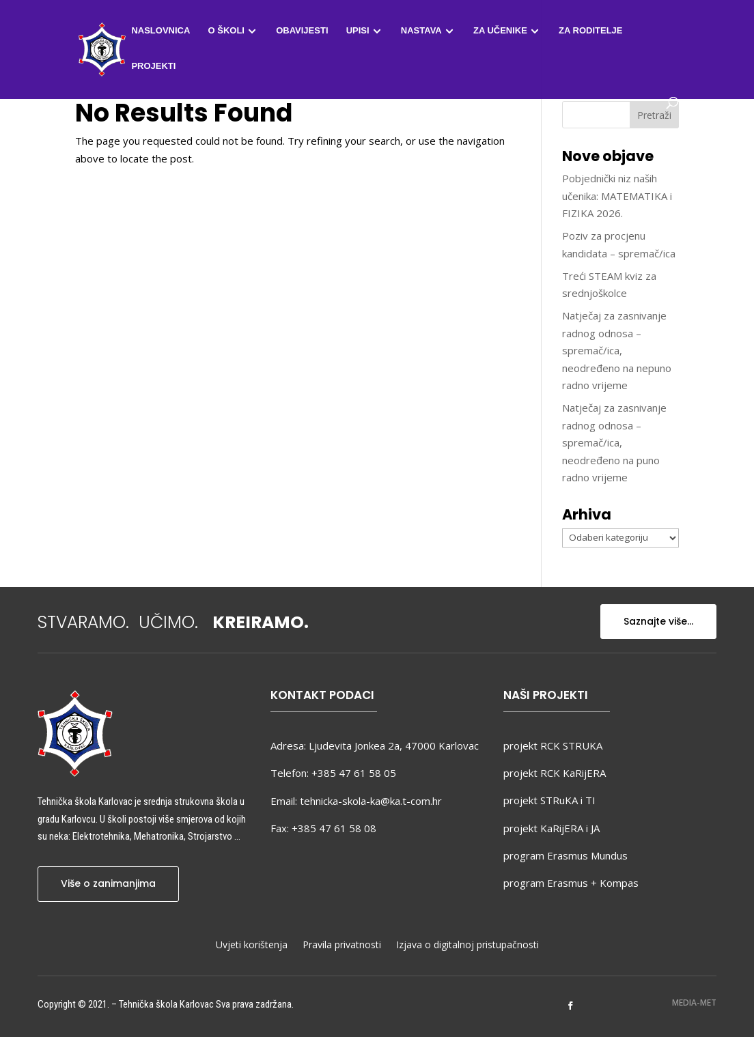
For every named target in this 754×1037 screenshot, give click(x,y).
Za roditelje (590, 30)
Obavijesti (302, 30)
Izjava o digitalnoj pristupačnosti (467, 945)
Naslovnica (160, 30)
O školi (226, 30)
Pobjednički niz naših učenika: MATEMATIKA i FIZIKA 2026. (617, 195)
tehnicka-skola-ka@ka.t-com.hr (371, 801)
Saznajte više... (658, 621)
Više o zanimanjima (108, 883)
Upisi (357, 30)
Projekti (153, 66)
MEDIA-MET (694, 1002)
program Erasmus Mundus (565, 855)
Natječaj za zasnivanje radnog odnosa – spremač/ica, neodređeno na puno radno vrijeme (614, 442)
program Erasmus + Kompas (571, 883)
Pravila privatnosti (342, 945)
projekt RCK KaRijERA (554, 773)
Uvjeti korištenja (252, 945)
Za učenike (500, 30)
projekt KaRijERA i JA (551, 828)
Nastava (421, 30)
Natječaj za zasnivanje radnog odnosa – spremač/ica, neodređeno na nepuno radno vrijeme (616, 350)
